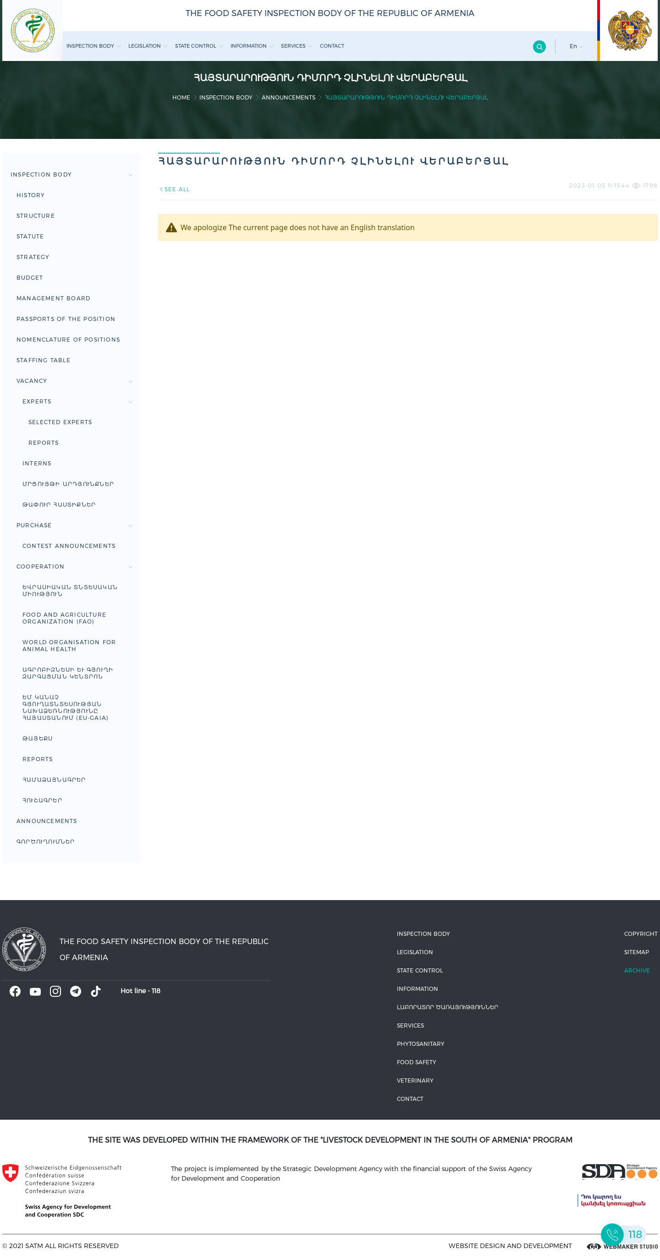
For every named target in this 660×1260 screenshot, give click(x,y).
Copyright (641, 933)
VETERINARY (415, 1080)
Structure (35, 215)
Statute (30, 236)
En (576, 46)
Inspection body (93, 46)
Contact (332, 46)
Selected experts (60, 422)
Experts (77, 401)
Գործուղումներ (45, 841)
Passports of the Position (66, 318)
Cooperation (74, 566)
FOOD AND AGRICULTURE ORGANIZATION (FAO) (64, 618)
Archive (637, 970)
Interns (36, 463)
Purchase (74, 525)
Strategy (33, 257)
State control (199, 46)
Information (252, 46)
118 (156, 991)
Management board (53, 298)
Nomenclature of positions (68, 339)
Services (297, 46)
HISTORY (30, 195)
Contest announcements (69, 545)
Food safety (416, 1062)
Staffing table (43, 360)
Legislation (148, 46)
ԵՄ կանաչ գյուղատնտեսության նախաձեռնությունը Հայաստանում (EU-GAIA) (65, 707)
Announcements (288, 97)
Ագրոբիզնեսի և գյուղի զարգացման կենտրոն (67, 673)
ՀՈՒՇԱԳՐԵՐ (42, 800)
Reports (43, 442)
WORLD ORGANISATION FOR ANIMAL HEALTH (69, 645)
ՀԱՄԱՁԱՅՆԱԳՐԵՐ (54, 779)
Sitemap (636, 952)
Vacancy (74, 380)
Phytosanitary (421, 1043)
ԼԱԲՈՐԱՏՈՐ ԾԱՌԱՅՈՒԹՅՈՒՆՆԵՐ (447, 1007)
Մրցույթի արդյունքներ (68, 484)
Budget (29, 277)
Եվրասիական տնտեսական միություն (70, 590)
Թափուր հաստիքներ (59, 504)
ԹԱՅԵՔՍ (37, 738)
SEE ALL (174, 189)
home (181, 97)
